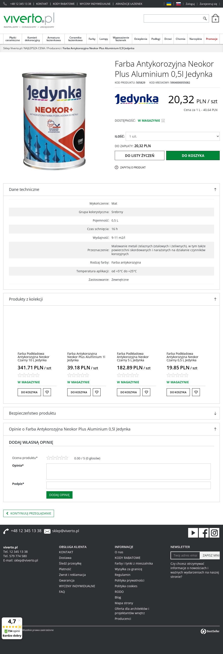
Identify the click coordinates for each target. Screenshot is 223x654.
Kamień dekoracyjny (32, 39)
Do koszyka (193, 155)
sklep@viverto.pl (65, 530)
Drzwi (168, 38)
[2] (53, 458)
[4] (61, 458)
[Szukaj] (205, 18)
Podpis (18, 484)
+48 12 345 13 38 (20, 4)
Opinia (18, 465)
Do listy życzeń (139, 155)
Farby (92, 38)
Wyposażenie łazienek (121, 39)
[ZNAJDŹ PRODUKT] (172, 18)
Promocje (212, 38)
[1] (48, 458)
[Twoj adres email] (185, 555)
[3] (57, 458)
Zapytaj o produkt (133, 167)
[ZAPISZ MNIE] (210, 555)
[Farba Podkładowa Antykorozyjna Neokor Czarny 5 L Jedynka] (133, 356)
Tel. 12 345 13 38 (15, 552)
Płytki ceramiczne (12, 39)
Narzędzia (195, 38)
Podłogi (155, 38)
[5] (66, 458)
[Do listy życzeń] (47, 392)
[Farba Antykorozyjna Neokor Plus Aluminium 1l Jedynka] (86, 356)
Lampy (104, 38)
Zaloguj (190, 4)
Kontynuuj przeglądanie (28, 513)
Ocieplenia (140, 38)
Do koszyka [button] (29, 392)
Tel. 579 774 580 (15, 556)
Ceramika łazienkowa (75, 39)
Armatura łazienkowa (54, 39)
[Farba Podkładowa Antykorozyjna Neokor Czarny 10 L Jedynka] (33, 356)
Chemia (180, 38)
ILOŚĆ (120, 136)
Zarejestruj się (208, 4)
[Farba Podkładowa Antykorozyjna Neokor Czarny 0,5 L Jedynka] (182, 356)
